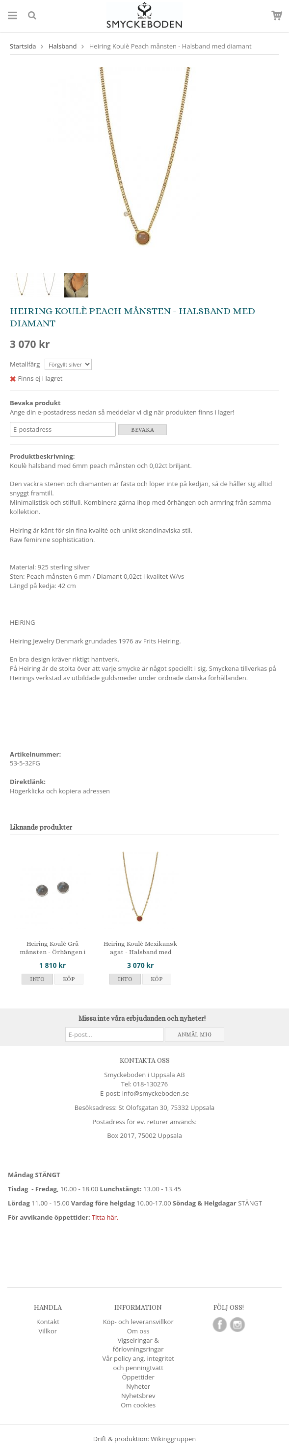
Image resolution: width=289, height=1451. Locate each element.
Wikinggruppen (173, 1438)
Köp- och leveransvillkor (138, 1321)
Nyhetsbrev (138, 1395)
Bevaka (142, 429)
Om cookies (138, 1405)
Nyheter (138, 1386)
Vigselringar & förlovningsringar (138, 1345)
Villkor (47, 1331)
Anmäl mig (194, 1034)
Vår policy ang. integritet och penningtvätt (138, 1363)
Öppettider (138, 1377)
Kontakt (47, 1321)
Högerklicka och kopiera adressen (60, 791)
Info (37, 979)
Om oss (138, 1331)
